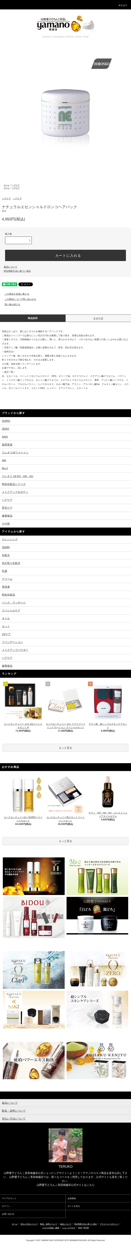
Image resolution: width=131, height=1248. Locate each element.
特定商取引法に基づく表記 (17, 271)
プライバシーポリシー (109, 1224)
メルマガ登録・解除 (50, 1228)
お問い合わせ (8, 1214)
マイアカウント (9, 1198)
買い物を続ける (10, 304)
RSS (80, 1228)
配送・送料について (48, 1224)
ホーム (6, 185)
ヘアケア (16, 185)
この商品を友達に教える (14, 294)
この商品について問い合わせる (18, 299)
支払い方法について (28, 1224)
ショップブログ (68, 1228)
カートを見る (73, 1206)
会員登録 (71, 1198)
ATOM (86, 1228)
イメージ (98, 318)
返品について (10, 267)
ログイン (6, 1206)
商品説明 (33, 318)
